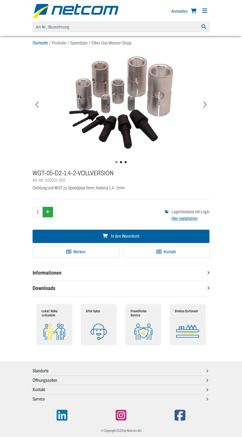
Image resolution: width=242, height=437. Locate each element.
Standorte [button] (40, 370)
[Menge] (38, 212)
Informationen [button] (47, 273)
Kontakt (166, 251)
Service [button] (39, 399)
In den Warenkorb (121, 236)
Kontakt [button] (39, 389)
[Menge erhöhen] (48, 212)
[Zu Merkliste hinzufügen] (76, 252)
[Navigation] (204, 10)
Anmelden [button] (179, 11)
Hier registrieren (184, 218)
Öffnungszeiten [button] (45, 380)
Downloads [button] (44, 288)
